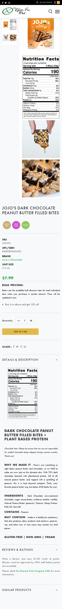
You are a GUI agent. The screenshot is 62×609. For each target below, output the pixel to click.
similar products (16, 590)
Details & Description (20, 360)
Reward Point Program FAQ (35, 570)
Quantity (7, 320)
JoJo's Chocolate (12, 259)
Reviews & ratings (17, 550)
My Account (44, 2)
